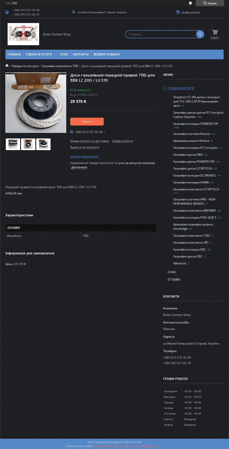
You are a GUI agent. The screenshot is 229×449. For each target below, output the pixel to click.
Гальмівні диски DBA (188, 154)
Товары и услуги (38, 54)
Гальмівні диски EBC (187, 256)
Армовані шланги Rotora (191, 141)
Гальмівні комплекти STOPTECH (196, 189)
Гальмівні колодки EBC (189, 249)
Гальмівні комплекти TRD (60, 66)
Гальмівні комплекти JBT (191, 242)
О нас (64, 54)
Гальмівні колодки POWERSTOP (195, 124)
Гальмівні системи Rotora (191, 134)
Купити (87, 121)
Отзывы (174, 279)
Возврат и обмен (106, 54)
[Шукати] (200, 34)
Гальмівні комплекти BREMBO (194, 210)
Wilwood (179, 263)
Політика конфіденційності (145, 445)
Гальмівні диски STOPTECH (192, 168)
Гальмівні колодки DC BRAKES (194, 175)
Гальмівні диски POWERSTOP (194, 161)
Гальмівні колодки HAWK (191, 182)
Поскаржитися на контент (109, 445)
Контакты (81, 54)
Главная (14, 54)
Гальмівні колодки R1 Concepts (195, 147)
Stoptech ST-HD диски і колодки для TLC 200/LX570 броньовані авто (196, 101)
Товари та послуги (25, 66)
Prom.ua (136, 441)
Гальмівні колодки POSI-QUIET (194, 217)
